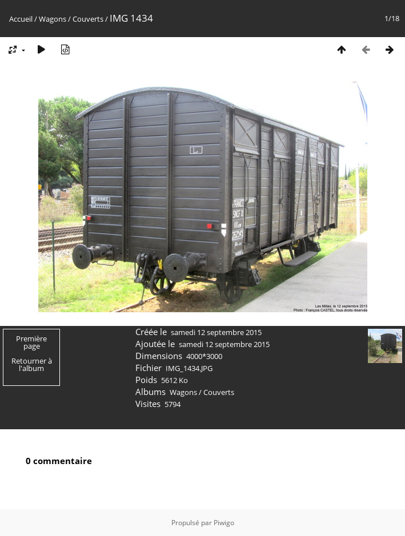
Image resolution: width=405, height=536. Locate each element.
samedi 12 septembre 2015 (216, 332)
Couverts (88, 19)
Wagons (52, 19)
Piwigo (224, 522)
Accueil (21, 19)
